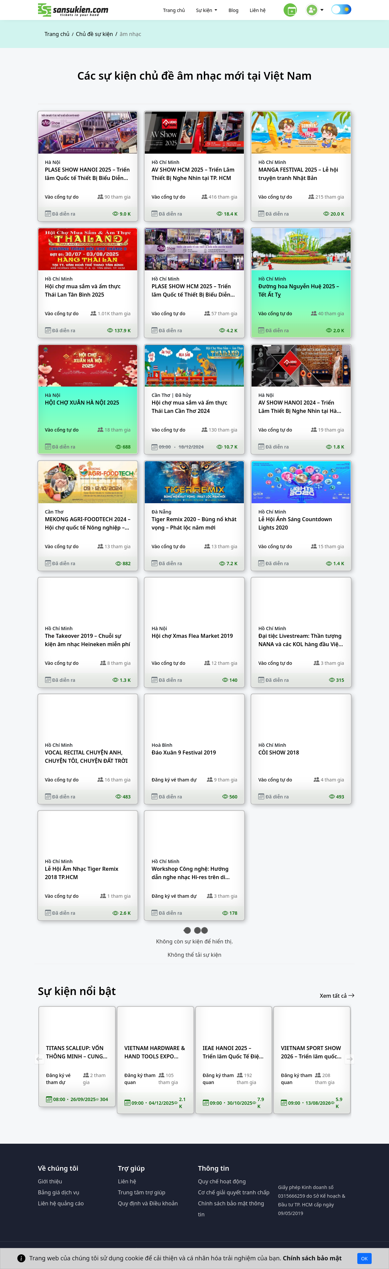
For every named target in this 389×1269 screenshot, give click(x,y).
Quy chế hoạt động (222, 1181)
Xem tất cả (337, 995)
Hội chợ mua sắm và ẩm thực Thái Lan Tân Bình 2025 (83, 290)
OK (364, 1258)
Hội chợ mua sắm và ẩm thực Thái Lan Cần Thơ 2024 (189, 407)
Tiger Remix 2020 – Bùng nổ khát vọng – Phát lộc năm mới (194, 523)
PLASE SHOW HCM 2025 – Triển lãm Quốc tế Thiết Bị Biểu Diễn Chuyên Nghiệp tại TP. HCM (191, 291)
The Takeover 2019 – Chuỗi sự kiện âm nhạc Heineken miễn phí (87, 640)
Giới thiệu (50, 1181)
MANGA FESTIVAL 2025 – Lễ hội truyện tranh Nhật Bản (298, 174)
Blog (234, 10)
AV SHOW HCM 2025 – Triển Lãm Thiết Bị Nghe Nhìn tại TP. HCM (192, 174)
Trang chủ (174, 10)
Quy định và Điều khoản (148, 1203)
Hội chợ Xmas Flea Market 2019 (192, 635)
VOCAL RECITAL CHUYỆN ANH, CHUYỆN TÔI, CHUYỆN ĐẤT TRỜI (86, 756)
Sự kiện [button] (205, 10)
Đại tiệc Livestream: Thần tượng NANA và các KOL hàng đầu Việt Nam (299, 640)
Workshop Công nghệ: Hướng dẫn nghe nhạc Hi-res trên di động (190, 873)
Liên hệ (258, 10)
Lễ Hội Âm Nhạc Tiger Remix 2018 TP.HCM (81, 873)
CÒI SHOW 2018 (278, 752)
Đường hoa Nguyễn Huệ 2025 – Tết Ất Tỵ (298, 290)
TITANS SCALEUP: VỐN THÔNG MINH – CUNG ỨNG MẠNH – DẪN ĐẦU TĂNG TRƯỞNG (76, 1052)
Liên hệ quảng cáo (61, 1203)
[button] (314, 9)
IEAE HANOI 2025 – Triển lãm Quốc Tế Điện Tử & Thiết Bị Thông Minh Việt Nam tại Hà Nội (233, 1052)
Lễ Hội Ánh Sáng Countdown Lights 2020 (295, 523)
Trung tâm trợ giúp (141, 1192)
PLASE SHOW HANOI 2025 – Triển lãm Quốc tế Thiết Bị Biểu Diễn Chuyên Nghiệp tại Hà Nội (87, 174)
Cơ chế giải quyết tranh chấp (234, 1192)
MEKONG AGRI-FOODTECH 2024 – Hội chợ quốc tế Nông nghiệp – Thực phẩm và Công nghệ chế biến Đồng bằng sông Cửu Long (88, 524)
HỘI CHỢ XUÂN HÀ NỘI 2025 (82, 402)
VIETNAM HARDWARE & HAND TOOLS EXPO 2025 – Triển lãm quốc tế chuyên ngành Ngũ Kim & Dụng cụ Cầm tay (154, 1052)
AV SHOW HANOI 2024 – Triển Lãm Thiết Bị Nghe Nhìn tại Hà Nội (297, 407)
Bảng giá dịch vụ (58, 1192)
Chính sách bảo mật (313, 1258)
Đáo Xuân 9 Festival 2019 (183, 752)
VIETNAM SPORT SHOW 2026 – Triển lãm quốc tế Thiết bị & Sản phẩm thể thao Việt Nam (311, 1052)
